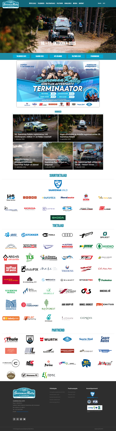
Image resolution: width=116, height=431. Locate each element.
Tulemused (41, 3)
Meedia (75, 3)
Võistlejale (32, 3)
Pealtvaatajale (50, 3)
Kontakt (81, 3)
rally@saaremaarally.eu (22, 411)
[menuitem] (99, 3)
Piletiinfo (60, 3)
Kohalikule (68, 3)
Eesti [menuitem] (104, 3)
